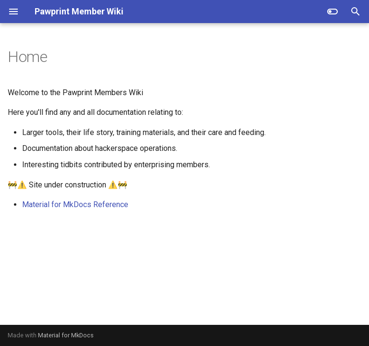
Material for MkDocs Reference (75, 204)
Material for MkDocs (66, 335)
